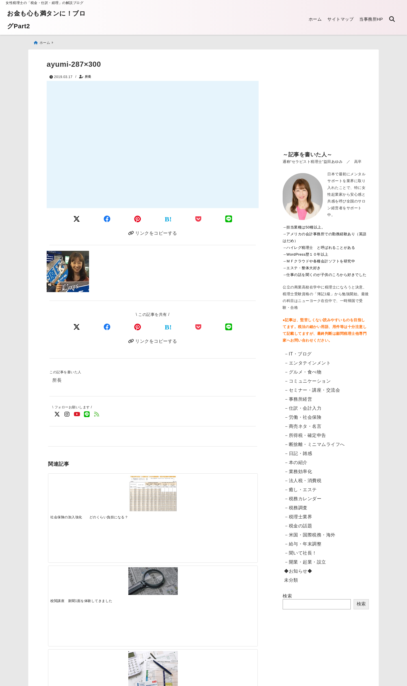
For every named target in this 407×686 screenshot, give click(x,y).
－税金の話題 (298, 523)
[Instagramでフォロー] (67, 416)
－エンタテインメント (307, 360)
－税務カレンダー (302, 495)
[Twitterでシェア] (76, 218)
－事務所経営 (298, 396)
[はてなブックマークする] (168, 218)
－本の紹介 (296, 459)
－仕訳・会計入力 (302, 405)
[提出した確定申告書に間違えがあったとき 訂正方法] (178, 492)
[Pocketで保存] (198, 327)
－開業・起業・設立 (305, 559)
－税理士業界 (298, 514)
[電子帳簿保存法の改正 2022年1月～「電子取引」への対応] (178, 580)
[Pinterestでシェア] (137, 218)
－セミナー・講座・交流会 (312, 387)
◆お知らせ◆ (298, 568)
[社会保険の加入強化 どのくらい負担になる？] (74, 491)
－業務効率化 (298, 468)
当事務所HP (371, 19)
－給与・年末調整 (302, 541)
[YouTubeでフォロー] (77, 416)
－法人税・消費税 (302, 477)
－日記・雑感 (298, 450)
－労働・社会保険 (302, 414)
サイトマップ (340, 19)
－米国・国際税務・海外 (309, 532)
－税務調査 (296, 504)
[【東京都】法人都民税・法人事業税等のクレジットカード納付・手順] (231, 587)
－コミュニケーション (307, 378)
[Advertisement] (325, 102)
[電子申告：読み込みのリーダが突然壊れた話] (126, 582)
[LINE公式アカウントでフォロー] (87, 416)
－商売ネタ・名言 (302, 423)
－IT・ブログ (298, 351)
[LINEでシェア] (228, 218)
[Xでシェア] (76, 327)
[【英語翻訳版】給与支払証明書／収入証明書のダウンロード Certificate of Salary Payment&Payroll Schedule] (74, 581)
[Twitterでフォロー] (57, 416)
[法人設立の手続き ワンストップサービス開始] (231, 490)
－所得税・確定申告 (305, 432)
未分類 (291, 577)
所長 (88, 74)
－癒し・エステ (300, 486)
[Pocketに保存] (198, 218)
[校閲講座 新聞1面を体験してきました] (126, 488)
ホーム (315, 19)
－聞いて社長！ (300, 550)
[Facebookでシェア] (107, 218)
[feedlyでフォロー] (97, 416)
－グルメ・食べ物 (302, 369)
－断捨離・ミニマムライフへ (314, 441)
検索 (287, 593)
